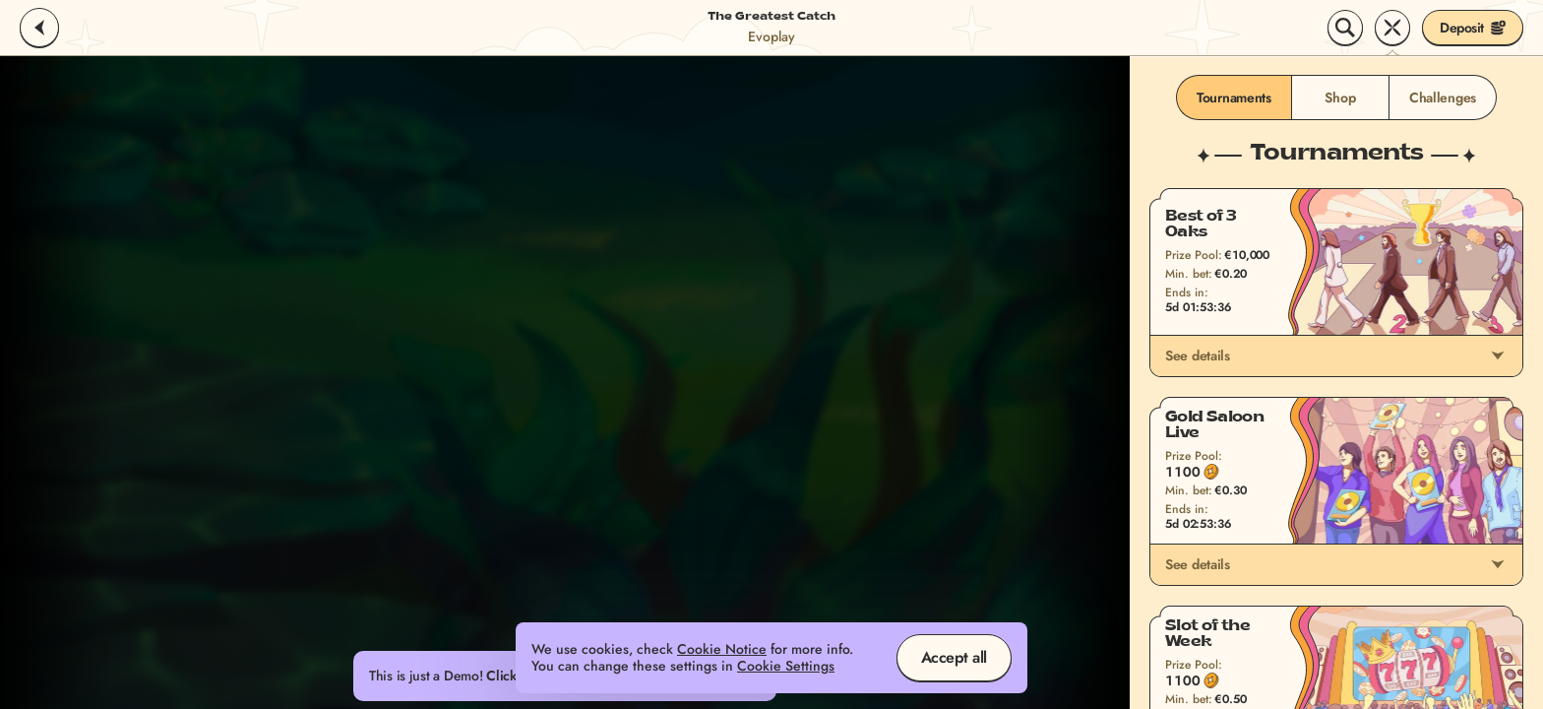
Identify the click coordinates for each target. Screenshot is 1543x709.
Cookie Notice (722, 649)
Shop (1340, 97)
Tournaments (1234, 97)
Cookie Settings (785, 666)
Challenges (1442, 97)
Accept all (954, 657)
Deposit (1473, 27)
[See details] (1498, 355)
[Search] (1345, 27)
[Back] (39, 27)
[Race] (1392, 27)
